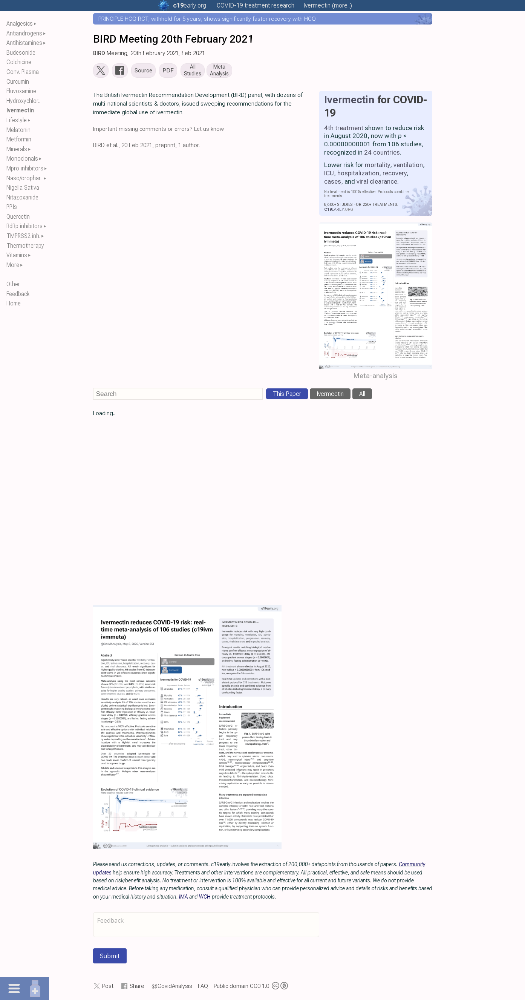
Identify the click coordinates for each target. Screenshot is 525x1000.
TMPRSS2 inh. (23, 235)
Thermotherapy (25, 245)
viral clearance (377, 183)
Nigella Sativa (22, 187)
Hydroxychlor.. (23, 100)
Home (13, 303)
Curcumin (17, 81)
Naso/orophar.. (24, 178)
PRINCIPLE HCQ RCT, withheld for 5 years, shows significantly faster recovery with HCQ (207, 18)
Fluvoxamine (21, 91)
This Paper (287, 395)
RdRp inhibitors (24, 226)
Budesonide (20, 52)
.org (189, 5)
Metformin (18, 139)
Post (107, 987)
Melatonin (18, 129)
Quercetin (18, 216)
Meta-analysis (376, 378)
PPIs (11, 206)
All (362, 395)
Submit (110, 958)
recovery (395, 174)
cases (332, 183)
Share (137, 987)
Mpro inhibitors (24, 168)
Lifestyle (16, 120)
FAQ (203, 987)
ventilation (408, 166)
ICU (329, 174)
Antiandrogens (24, 33)
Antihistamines (24, 42)
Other (13, 284)
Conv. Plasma (22, 71)
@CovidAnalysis (172, 987)
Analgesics (19, 23)
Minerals (16, 149)
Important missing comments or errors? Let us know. (159, 130)
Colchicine (18, 62)
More (12, 264)
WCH (205, 898)
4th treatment (343, 129)
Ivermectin (20, 110)
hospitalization (358, 174)
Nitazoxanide (22, 197)
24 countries (382, 154)
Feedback (17, 294)
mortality (377, 166)
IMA (183, 898)
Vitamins (16, 255)
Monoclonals (22, 158)
